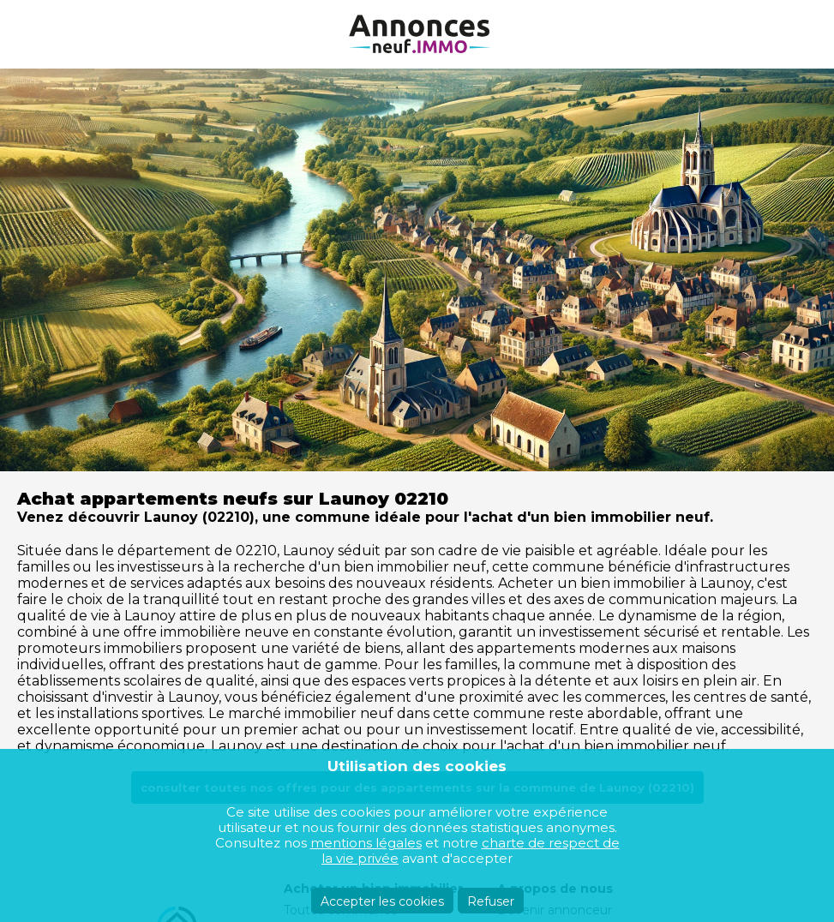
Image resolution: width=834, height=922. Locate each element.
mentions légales (366, 843)
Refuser (490, 901)
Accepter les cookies (382, 901)
